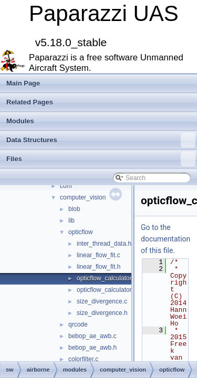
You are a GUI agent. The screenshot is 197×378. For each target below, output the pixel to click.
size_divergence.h (102, 313)
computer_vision (83, 197)
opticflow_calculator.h (107, 289)
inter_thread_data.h (104, 243)
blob (74, 209)
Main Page (23, 83)
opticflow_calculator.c (106, 278)
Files (100, 159)
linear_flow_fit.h (98, 266)
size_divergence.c (102, 301)
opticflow (80, 232)
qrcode (78, 324)
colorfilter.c (83, 359)
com (66, 186)
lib (71, 220)
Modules (20, 121)
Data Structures (100, 140)
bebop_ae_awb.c (92, 336)
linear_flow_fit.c (98, 255)
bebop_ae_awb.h (92, 347)
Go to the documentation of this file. (165, 239)
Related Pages (29, 102)
